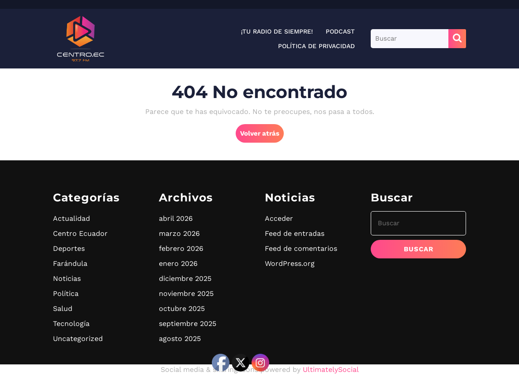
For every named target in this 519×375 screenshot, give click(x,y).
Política (66, 293)
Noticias (67, 278)
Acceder (279, 218)
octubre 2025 (182, 308)
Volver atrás (262, 135)
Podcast (340, 31)
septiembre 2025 (187, 323)
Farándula (70, 263)
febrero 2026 (181, 248)
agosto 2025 (180, 338)
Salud (62, 308)
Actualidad (71, 218)
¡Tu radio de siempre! (277, 31)
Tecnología (71, 323)
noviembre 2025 (186, 293)
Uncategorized (78, 338)
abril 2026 (176, 218)
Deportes (69, 248)
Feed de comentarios (301, 248)
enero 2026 (178, 263)
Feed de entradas (294, 233)
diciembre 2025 (185, 278)
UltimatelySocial (331, 369)
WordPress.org (290, 263)
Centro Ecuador (80, 233)
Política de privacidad (316, 45)
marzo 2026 (179, 233)
